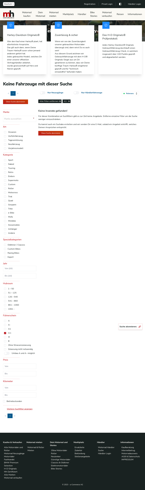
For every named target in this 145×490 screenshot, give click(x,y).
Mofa (10, 216)
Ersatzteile (79, 447)
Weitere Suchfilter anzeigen (19, 409)
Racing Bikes (13, 253)
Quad (10, 200)
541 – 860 (13, 301)
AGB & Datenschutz (131, 456)
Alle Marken (9, 474)
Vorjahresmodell (15, 148)
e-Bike (11, 212)
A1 (9, 329)
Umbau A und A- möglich (23, 353)
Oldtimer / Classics (16, 244)
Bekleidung (80, 453)
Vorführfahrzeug (15, 136)
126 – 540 (13, 296)
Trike (10, 208)
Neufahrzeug (14, 144)
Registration (89, 4)
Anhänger (12, 229)
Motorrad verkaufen (107, 14)
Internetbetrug (128, 450)
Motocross (13, 192)
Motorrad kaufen (27, 14)
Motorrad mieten (54, 14)
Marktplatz (68, 14)
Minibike (12, 221)
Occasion (12, 132)
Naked (11, 164)
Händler (82, 14)
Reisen (120, 14)
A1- (10, 333)
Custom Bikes (14, 249)
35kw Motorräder (59, 450)
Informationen (135, 14)
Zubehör (78, 450)
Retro (10, 172)
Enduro (11, 176)
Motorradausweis (130, 453)
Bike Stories (93, 14)
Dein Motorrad (40, 14)
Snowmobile (14, 225)
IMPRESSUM (127, 459)
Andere (11, 233)
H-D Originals (10, 468)
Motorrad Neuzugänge (14, 453)
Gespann (12, 204)
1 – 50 (11, 288)
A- (9, 324)
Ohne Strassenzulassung (19, 345)
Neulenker (56, 456)
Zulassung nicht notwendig (20, 349)
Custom (11, 184)
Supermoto (13, 180)
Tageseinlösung (15, 140)
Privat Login (107, 4)
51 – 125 (12, 292)
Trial (10, 196)
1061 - (11, 309)
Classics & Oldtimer (60, 462)
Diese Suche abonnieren (15, 102)
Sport (10, 160)
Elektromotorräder (59, 465)
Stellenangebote (82, 456)
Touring (11, 168)
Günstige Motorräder (60, 459)
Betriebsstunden (14, 401)
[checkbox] (42, 92)
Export (11, 257)
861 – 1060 (13, 305)
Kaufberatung (128, 447)
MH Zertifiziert (10, 471)
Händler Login (134, 4)
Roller (11, 188)
